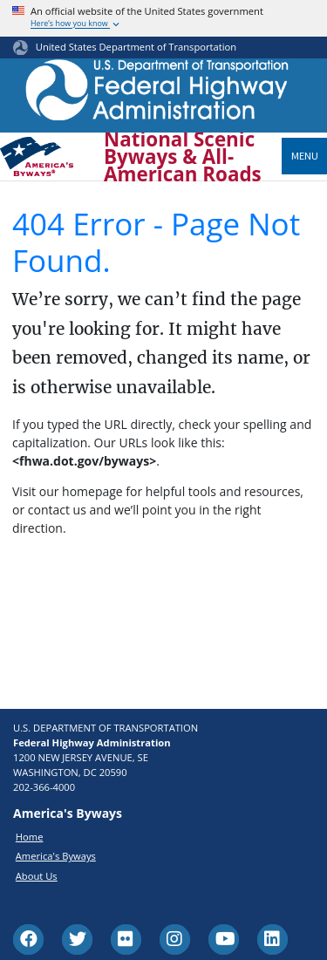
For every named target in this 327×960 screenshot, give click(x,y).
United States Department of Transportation (136, 46)
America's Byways (56, 855)
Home (30, 836)
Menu (304, 155)
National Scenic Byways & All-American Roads (183, 157)
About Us (37, 875)
